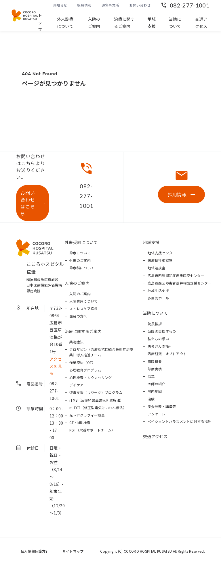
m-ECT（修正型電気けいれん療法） (98, 407)
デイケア (76, 384)
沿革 (151, 376)
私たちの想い (158, 338)
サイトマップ (73, 551)
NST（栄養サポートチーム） (92, 429)
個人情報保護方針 (35, 551)
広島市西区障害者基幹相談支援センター (180, 282)
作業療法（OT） (82, 362)
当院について (175, 22)
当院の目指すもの (162, 331)
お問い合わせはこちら (27, 203)
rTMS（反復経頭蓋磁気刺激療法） (96, 400)
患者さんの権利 (160, 346)
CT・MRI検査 (80, 422)
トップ (40, 22)
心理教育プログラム (85, 369)
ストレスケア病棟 (83, 308)
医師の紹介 (156, 383)
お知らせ (60, 5)
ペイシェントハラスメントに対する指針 (180, 421)
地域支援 (152, 22)
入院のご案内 (94, 22)
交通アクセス (201, 22)
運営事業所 (110, 5)
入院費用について (83, 301)
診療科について (81, 267)
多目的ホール (158, 297)
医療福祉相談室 (160, 260)
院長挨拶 (155, 323)
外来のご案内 (80, 260)
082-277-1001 (189, 5)
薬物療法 (76, 341)
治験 (151, 398)
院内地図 (155, 391)
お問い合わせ (139, 5)
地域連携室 (156, 267)
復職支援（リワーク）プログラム (96, 392)
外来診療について (65, 22)
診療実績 (155, 368)
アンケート (156, 413)
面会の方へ (78, 316)
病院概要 (155, 361)
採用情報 (84, 5)
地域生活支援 (158, 290)
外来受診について (81, 242)
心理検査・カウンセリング (90, 377)
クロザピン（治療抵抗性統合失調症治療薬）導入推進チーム (101, 352)
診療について (80, 252)
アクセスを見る (55, 366)
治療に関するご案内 (124, 22)
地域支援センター (162, 252)
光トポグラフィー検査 (87, 415)
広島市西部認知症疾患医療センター (176, 275)
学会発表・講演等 (162, 406)
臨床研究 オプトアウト (167, 353)
